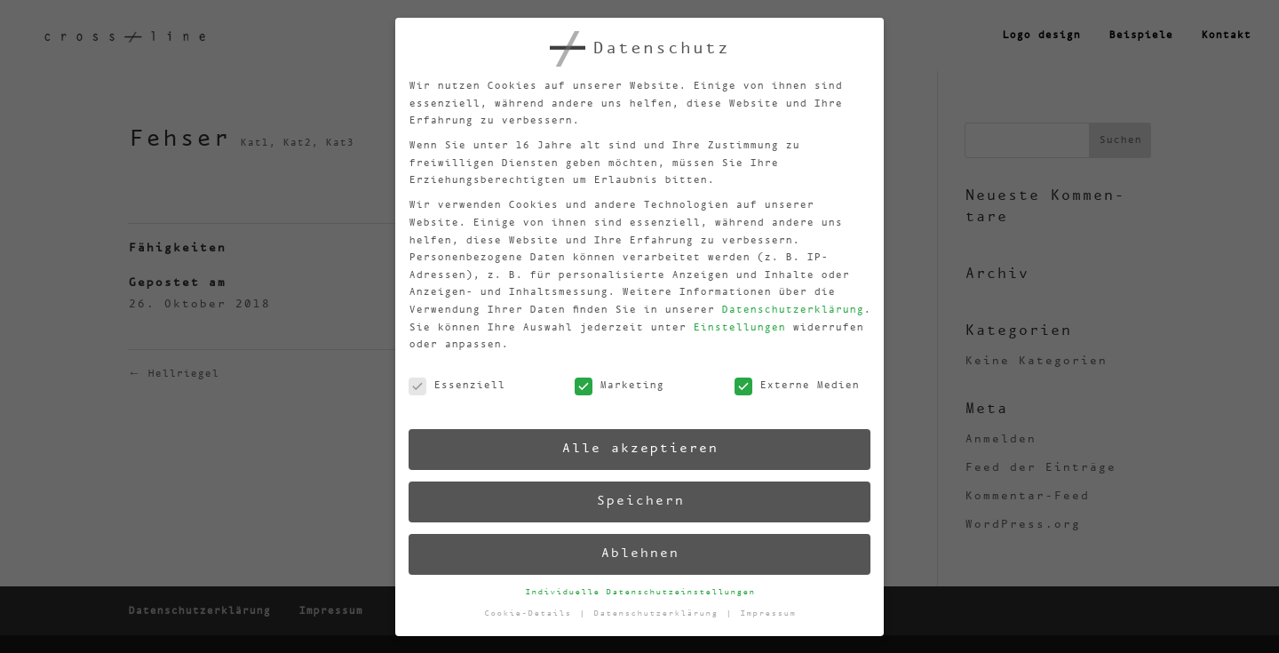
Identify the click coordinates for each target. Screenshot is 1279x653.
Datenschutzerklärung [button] (660, 611)
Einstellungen (729, 322)
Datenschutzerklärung (782, 303)
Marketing (612, 387)
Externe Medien (789, 380)
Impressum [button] (770, 607)
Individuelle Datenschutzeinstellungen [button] (641, 591)
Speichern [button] (636, 500)
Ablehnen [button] (639, 552)
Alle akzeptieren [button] (634, 448)
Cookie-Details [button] (532, 617)
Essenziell (449, 394)
